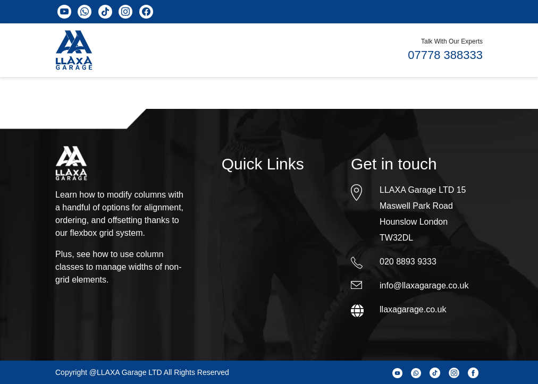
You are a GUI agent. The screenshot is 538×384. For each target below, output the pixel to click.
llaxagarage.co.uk (413, 309)
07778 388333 (445, 55)
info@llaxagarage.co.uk (424, 285)
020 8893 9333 (408, 261)
